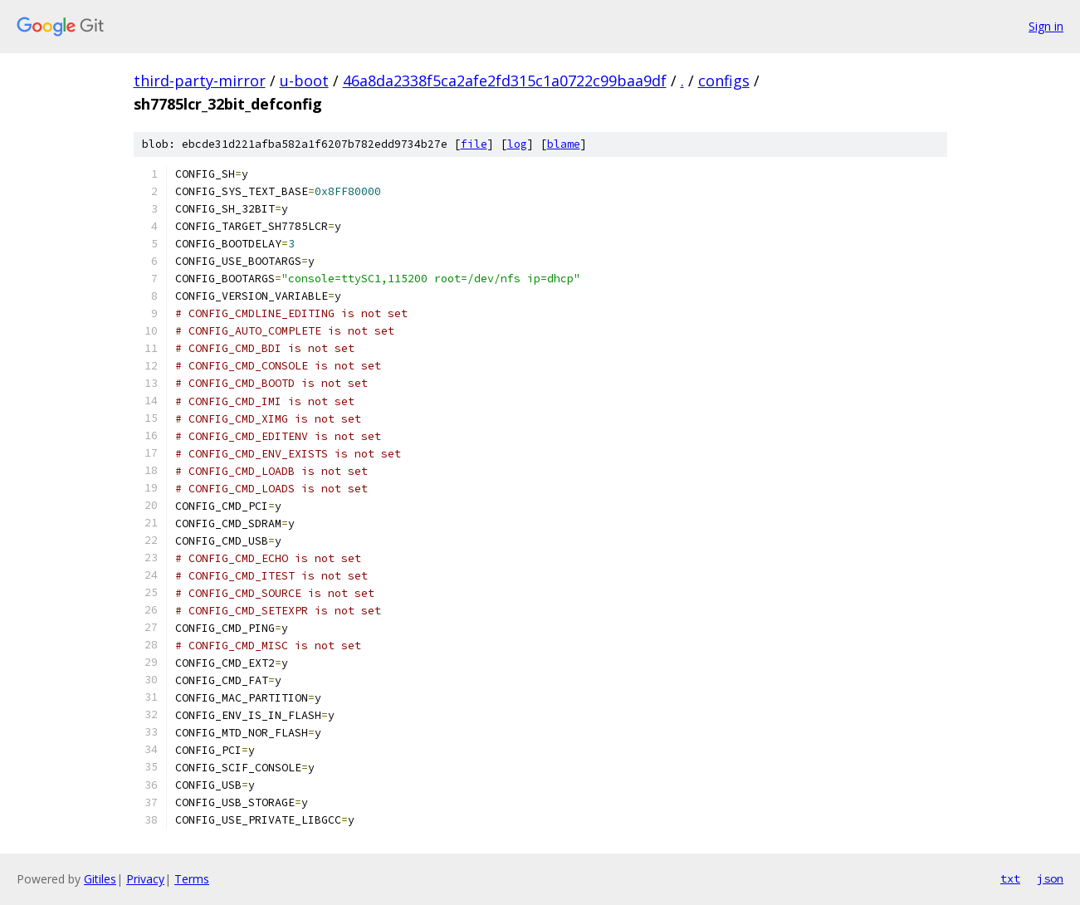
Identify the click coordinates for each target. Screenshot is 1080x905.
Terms (191, 879)
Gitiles (100, 879)
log (517, 144)
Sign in (1046, 26)
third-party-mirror (200, 80)
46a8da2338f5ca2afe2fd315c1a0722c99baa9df (505, 80)
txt (1010, 878)
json (1050, 878)
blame (563, 144)
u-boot (304, 80)
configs (724, 80)
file (474, 144)
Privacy (145, 879)
